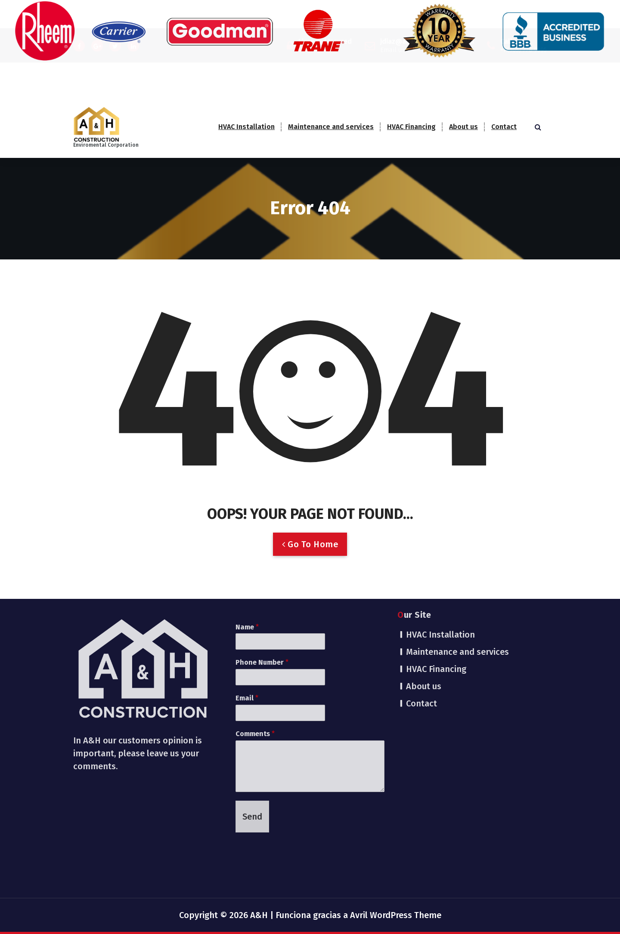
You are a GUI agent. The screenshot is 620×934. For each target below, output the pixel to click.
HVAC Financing (411, 127)
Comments (255, 613)
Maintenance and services (331, 127)
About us (463, 127)
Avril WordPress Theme (395, 915)
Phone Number (262, 542)
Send (252, 695)
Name (247, 506)
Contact (504, 127)
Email (247, 577)
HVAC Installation (246, 127)
